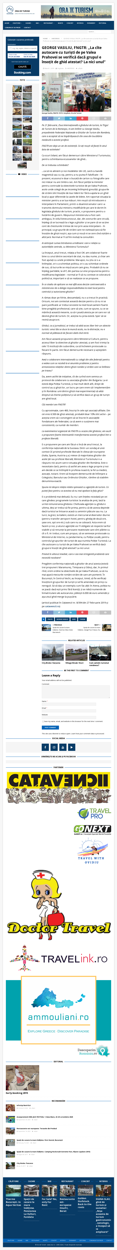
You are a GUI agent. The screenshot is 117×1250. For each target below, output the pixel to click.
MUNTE (60, 23)
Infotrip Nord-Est (24, 1105)
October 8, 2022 (23, 1108)
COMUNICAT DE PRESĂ (12, 28)
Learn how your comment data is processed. (87, 734)
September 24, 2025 (24, 1120)
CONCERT (70, 23)
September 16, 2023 (24, 1131)
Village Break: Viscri (74, 663)
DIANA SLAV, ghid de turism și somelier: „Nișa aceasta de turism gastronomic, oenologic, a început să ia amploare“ (103, 1215)
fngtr (50, 619)
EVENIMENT (91, 23)
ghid (74, 619)
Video (24, 174)
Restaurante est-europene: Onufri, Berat (67, 1205)
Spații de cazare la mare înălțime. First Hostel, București (40, 1140)
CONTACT (27, 28)
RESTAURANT (48, 23)
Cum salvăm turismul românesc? (99, 664)
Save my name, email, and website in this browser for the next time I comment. (73, 721)
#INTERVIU (70, 68)
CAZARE (28, 23)
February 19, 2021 (23, 1143)
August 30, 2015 (23, 1154)
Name (44, 701)
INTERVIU (80, 23)
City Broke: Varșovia (51, 663)
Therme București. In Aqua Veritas (13, 1202)
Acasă (7, 23)
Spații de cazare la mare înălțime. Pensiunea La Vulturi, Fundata (30, 1207)
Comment (45, 684)
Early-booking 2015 (17, 1093)
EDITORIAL (102, 23)
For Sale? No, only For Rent (49, 1202)
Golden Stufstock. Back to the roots (84, 1203)
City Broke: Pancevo (25, 1163)
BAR (37, 23)
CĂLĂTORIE (16, 23)
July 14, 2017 (22, 1166)
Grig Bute (60, 68)
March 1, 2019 (49, 68)
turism (82, 619)
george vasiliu (62, 619)
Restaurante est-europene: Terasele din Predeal (37, 1128)
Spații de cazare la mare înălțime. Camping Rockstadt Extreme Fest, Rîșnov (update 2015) (53, 1152)
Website (45, 715)
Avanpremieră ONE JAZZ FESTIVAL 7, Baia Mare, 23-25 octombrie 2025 (45, 1117)
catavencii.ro (52, 606)
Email (44, 708)
